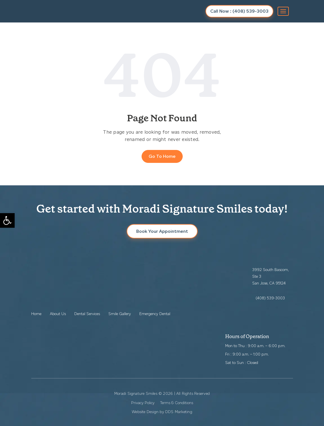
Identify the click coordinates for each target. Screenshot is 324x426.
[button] (7, 220)
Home (36, 313)
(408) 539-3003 (270, 298)
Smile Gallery (119, 313)
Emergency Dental (154, 313)
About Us (58, 313)
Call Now (239, 11)
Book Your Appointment (162, 231)
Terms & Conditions (176, 402)
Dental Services (87, 313)
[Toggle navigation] (283, 11)
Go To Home (162, 156)
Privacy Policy (143, 402)
